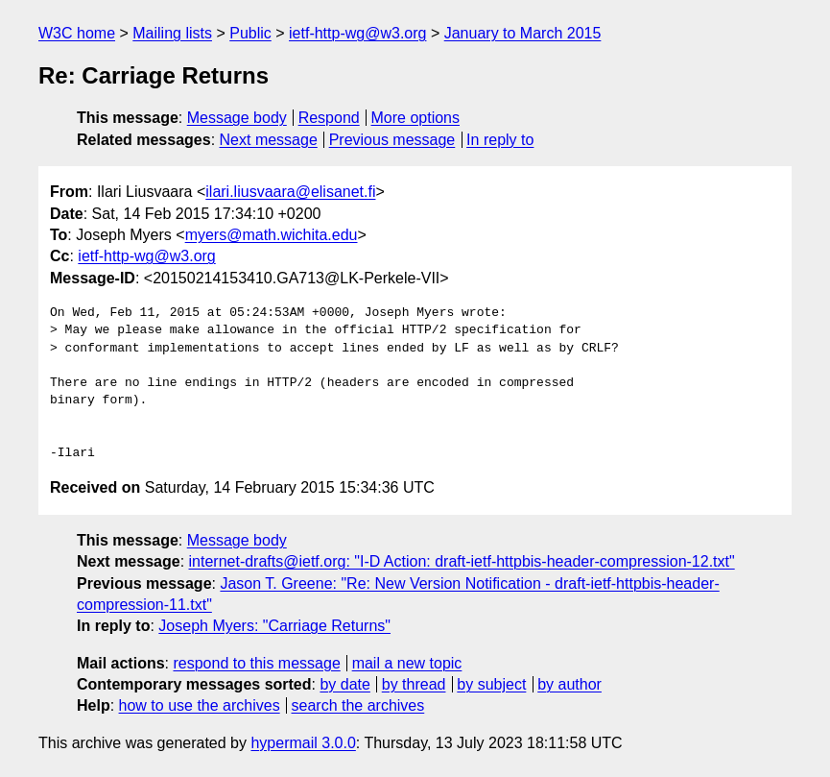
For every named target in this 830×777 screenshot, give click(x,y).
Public (250, 33)
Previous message (392, 140)
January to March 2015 (523, 33)
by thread (414, 684)
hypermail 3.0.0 (302, 743)
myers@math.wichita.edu (271, 235)
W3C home (76, 33)
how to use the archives (199, 705)
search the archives (358, 705)
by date (344, 684)
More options (416, 117)
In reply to (500, 140)
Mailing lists (172, 33)
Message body (237, 117)
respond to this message (256, 663)
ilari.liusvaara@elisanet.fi (290, 191)
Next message (269, 140)
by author (569, 684)
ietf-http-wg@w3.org (357, 33)
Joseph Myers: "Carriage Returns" (274, 626)
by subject (491, 684)
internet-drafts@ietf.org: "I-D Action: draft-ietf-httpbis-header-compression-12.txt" (462, 561)
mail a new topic (407, 663)
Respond (329, 117)
